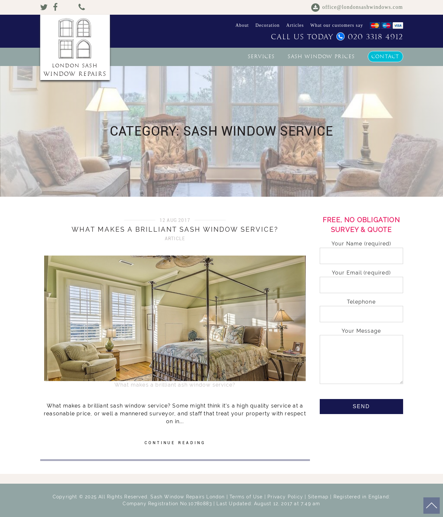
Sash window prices (321, 56)
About (242, 25)
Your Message (361, 356)
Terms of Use (246, 496)
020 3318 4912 (369, 37)
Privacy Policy (285, 496)
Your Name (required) (361, 250)
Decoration (267, 25)
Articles (295, 25)
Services (261, 56)
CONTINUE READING (175, 443)
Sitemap (318, 496)
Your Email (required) (361, 279)
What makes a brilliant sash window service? (175, 229)
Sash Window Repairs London (187, 496)
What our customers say (336, 25)
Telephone (361, 308)
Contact (385, 56)
